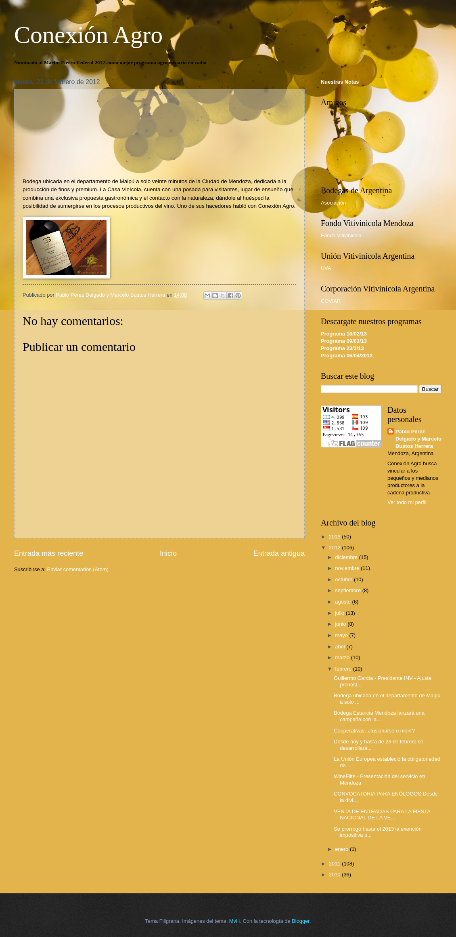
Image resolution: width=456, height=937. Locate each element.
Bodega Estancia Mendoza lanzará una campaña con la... (379, 716)
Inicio (168, 553)
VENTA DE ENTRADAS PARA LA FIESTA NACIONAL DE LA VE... (382, 814)
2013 (335, 537)
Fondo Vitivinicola (341, 235)
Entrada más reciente (48, 553)
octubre (344, 579)
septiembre (348, 590)
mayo (342, 635)
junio (341, 624)
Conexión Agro (88, 34)
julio (340, 613)
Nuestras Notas (340, 82)
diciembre (347, 557)
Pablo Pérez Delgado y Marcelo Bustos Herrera (418, 438)
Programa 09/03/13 (344, 341)
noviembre (348, 568)
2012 (335, 547)
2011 (335, 864)
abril (340, 647)
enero (342, 849)
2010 (335, 875)
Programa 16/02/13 (344, 334)
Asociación (333, 203)
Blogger (301, 921)
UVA (326, 268)
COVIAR (331, 301)
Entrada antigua (279, 553)
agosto (343, 602)
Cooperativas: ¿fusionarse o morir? (374, 731)
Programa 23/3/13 (342, 348)
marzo (343, 657)
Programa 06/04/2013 (346, 355)
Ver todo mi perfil (407, 502)
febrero (344, 669)
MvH (234, 921)
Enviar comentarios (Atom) (78, 569)
